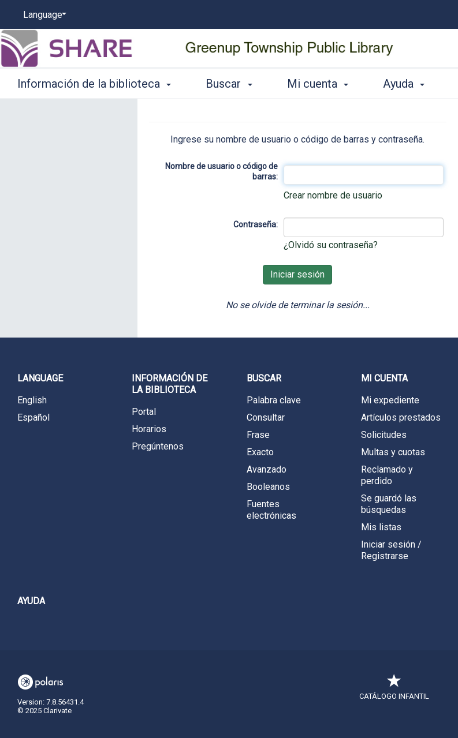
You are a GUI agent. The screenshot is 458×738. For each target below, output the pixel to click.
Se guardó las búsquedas (388, 504)
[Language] (42, 15)
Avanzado (266, 469)
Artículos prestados (401, 417)
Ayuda (31, 600)
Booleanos (268, 486)
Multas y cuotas (393, 452)
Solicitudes (384, 434)
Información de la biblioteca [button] (94, 82)
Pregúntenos (158, 446)
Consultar (266, 417)
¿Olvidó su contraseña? (331, 244)
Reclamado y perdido (387, 475)
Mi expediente (390, 400)
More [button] (406, 84)
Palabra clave (274, 400)
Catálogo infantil (394, 690)
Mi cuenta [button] (317, 82)
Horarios (149, 429)
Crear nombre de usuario (333, 195)
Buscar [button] (229, 82)
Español (33, 417)
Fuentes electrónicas (271, 510)
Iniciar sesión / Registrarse (391, 550)
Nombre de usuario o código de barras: (221, 171)
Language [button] (40, 378)
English (32, 400)
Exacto (260, 452)
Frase (258, 434)
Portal (144, 411)
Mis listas (381, 527)
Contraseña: (255, 224)
